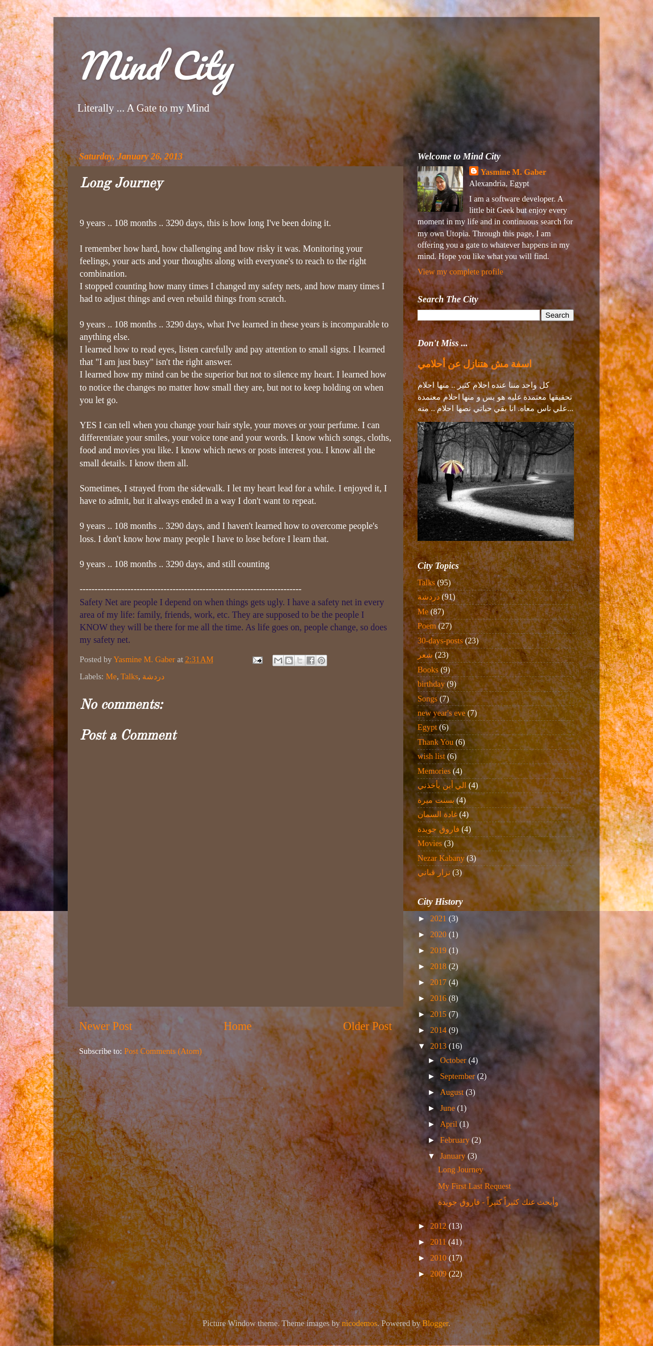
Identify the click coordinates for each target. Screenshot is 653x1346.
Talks (129, 676)
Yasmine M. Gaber (514, 172)
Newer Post (106, 1026)
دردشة (153, 676)
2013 (439, 1045)
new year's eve (441, 712)
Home (237, 1026)
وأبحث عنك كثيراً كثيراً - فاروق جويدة (498, 1202)
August (453, 1092)
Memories (434, 770)
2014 (439, 1030)
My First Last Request (474, 1186)
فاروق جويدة (439, 829)
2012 (439, 1225)
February (456, 1139)
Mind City (153, 65)
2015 (439, 1014)
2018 (439, 966)
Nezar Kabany (441, 858)
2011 (439, 1241)
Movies (430, 843)
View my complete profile (460, 271)
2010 (439, 1257)
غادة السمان (437, 814)
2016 (439, 998)
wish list (431, 756)
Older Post (367, 1026)
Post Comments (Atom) (163, 1051)
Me (111, 676)
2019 (439, 950)
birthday (431, 683)
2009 (439, 1273)
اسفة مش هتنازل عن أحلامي (475, 364)
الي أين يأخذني (442, 785)
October (454, 1060)
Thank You (435, 741)
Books (428, 669)
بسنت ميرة (436, 800)
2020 (439, 934)
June (448, 1108)
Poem (427, 625)
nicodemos (359, 1323)
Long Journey (460, 1169)
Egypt (427, 727)
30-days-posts (440, 640)
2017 (439, 982)
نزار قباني (434, 872)
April (450, 1123)
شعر (425, 654)
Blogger (436, 1323)
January (454, 1155)
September (458, 1076)
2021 (439, 918)
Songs (427, 698)
